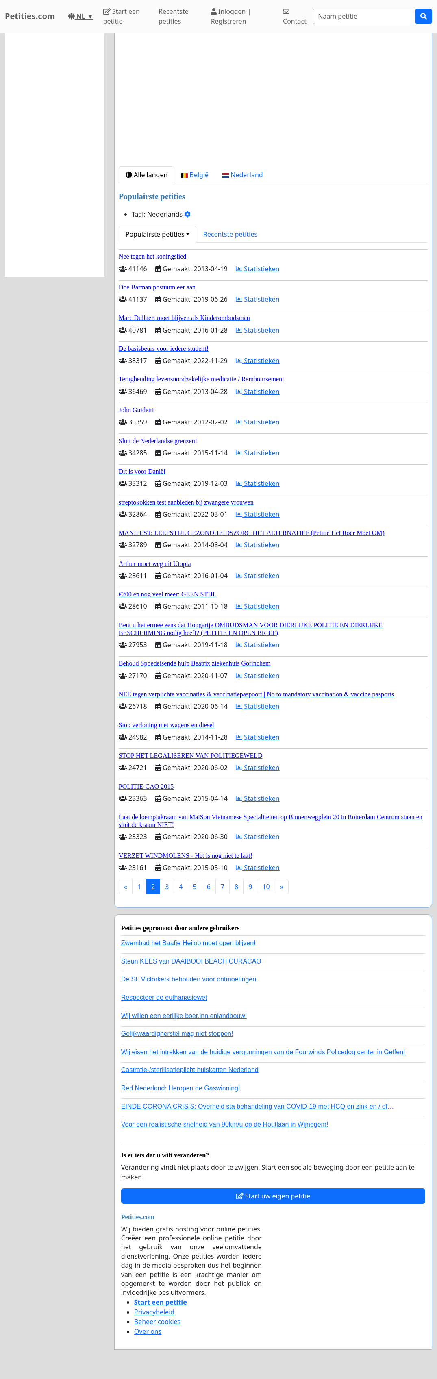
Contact (295, 17)
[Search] (364, 16)
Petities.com (30, 16)
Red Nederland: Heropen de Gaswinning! (180, 1088)
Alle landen (147, 174)
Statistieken (258, 268)
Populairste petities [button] (155, 234)
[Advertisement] (273, 103)
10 (266, 886)
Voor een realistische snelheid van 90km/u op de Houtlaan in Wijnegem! (224, 1124)
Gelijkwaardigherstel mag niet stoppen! (177, 1033)
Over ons (148, 1331)
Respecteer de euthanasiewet (164, 997)
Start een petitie (121, 16)
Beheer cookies (157, 1321)
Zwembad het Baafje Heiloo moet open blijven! (188, 943)
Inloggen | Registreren (231, 16)
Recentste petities (174, 16)
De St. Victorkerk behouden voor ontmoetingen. (189, 979)
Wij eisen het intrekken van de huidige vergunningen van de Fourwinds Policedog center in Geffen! (263, 1051)
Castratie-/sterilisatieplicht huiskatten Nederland (190, 1069)
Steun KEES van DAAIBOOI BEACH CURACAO (191, 961)
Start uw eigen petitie (273, 1196)
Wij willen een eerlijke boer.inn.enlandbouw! (184, 1015)
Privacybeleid (154, 1311)
